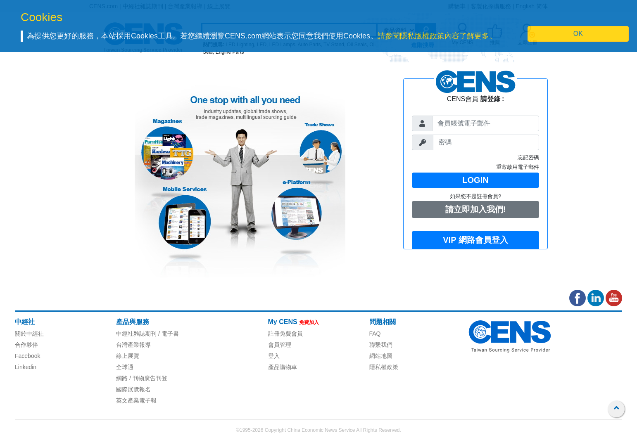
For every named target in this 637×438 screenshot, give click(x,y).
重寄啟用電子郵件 (517, 167)
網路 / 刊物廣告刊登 (141, 378)
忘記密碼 (528, 157)
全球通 (124, 367)
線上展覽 (127, 356)
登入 (274, 356)
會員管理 (279, 344)
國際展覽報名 (133, 389)
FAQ (375, 333)
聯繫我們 (380, 344)
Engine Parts (230, 52)
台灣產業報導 (133, 344)
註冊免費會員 (285, 333)
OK (578, 33)
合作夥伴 (26, 344)
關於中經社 (29, 333)
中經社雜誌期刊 (136, 333)
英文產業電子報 (136, 400)
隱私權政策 (383, 367)
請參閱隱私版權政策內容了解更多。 (437, 36)
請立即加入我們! (475, 209)
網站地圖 (380, 356)
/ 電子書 (168, 333)
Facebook (27, 356)
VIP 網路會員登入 (475, 239)
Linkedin (25, 367)
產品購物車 (282, 367)
